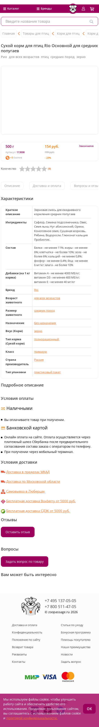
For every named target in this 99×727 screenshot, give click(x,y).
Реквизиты (19, 654)
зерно (38, 331)
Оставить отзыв (18, 532)
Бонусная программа (76, 632)
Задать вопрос (71, 662)
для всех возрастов (47, 298)
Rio (36, 290)
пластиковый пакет (47, 372)
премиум (40, 352)
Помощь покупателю (76, 640)
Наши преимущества (75, 647)
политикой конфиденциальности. (32, 718)
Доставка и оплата (47, 186)
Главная (8, 33)
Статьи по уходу (72, 625)
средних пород (44, 310)
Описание (12, 186)
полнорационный (46, 339)
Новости (67, 654)
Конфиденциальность (27, 632)
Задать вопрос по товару (25, 561)
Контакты (18, 662)
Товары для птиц (36, 33)
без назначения (45, 323)
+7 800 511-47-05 (60, 606)
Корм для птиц (68, 33)
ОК (89, 708)
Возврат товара (22, 647)
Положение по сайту (26, 640)
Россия (39, 360)
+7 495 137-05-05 (60, 600)
